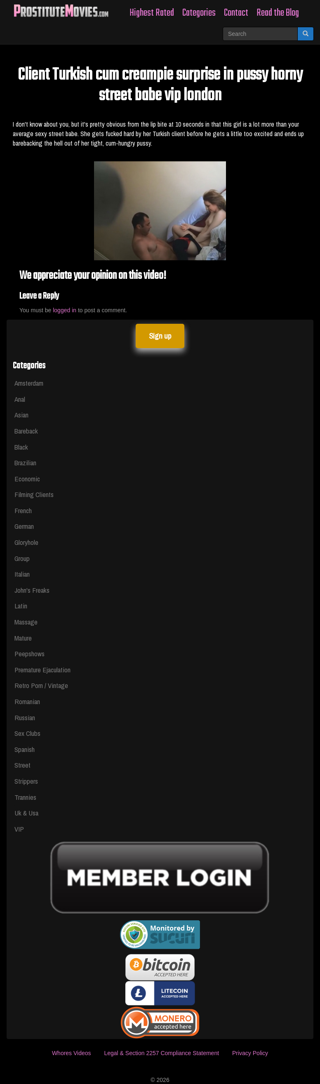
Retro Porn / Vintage (41, 685)
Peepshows (29, 653)
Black (21, 447)
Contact (236, 13)
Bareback (26, 431)
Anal (19, 399)
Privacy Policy (250, 1053)
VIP (19, 829)
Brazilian (25, 462)
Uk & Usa (26, 813)
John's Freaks (31, 590)
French (23, 510)
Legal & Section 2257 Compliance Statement (161, 1053)
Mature (23, 638)
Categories (199, 13)
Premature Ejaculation (42, 669)
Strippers (26, 781)
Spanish (24, 749)
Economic (27, 478)
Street (22, 765)
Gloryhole (26, 542)
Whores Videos (71, 1053)
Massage (26, 622)
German (24, 526)
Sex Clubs (27, 733)
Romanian (27, 701)
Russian (24, 717)
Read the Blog (277, 13)
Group (22, 558)
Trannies (25, 797)
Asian (21, 414)
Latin (20, 605)
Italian (22, 574)
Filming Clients (34, 494)
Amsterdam (28, 383)
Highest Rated (151, 13)
